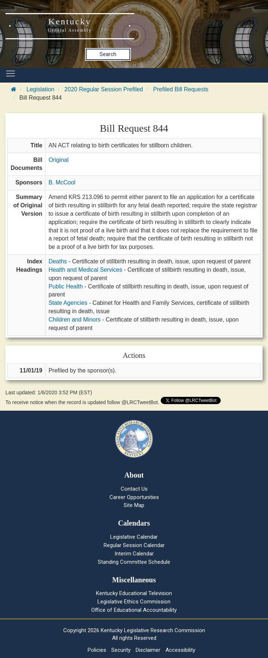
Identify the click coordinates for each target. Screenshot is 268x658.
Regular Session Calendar (134, 545)
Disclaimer (148, 650)
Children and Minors (74, 319)
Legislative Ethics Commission (134, 601)
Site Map (134, 505)
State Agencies (67, 303)
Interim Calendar (134, 553)
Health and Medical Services (85, 270)
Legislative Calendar (134, 537)
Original (58, 160)
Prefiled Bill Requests (180, 89)
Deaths (57, 261)
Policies (97, 650)
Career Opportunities (134, 497)
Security (121, 650)
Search (108, 54)
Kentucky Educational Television (134, 593)
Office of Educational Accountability (134, 610)
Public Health (65, 286)
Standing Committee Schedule (134, 562)
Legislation (41, 89)
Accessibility (180, 650)
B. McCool (61, 182)
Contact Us (134, 489)
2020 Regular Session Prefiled (103, 89)
